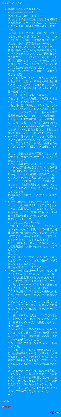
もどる (5, 400)
